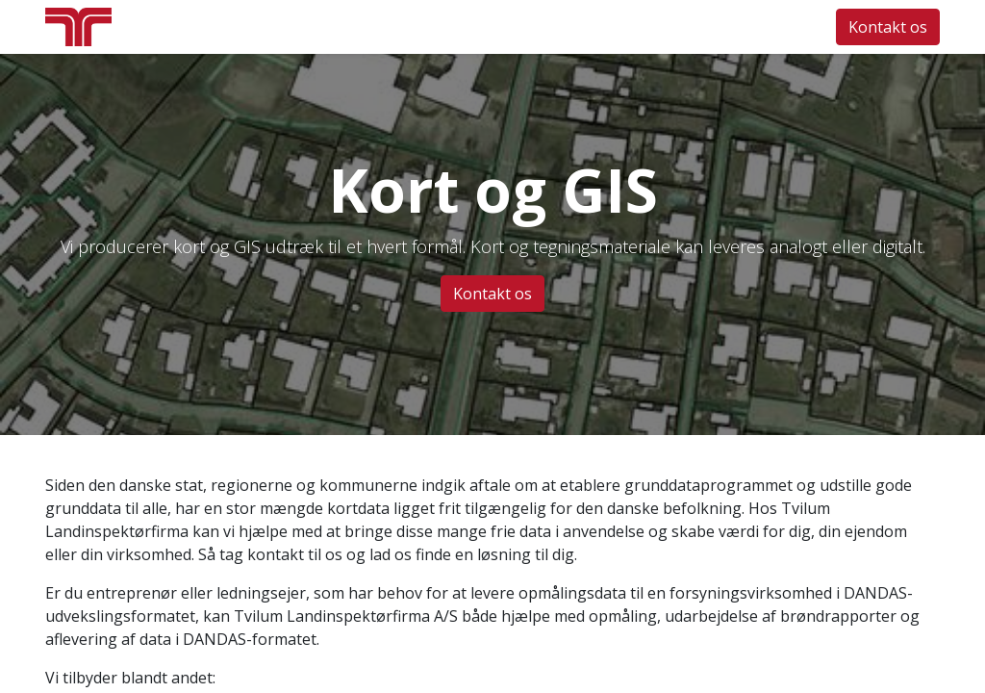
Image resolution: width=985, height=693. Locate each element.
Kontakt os (887, 27)
